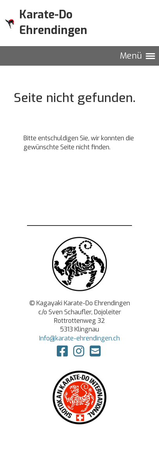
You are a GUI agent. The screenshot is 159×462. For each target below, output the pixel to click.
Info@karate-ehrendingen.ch (79, 338)
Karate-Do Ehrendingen (53, 22)
